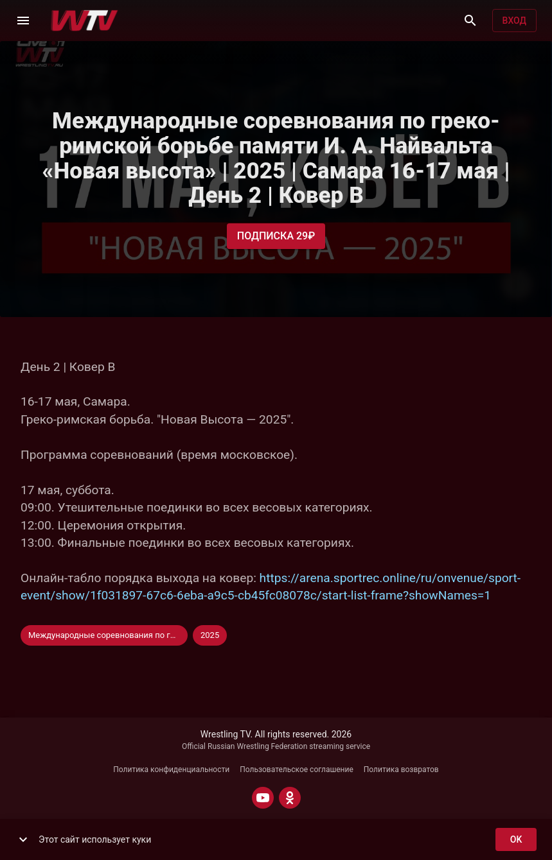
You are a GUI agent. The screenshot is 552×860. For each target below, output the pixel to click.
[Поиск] (470, 20)
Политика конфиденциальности (171, 769)
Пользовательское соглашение (296, 769)
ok (516, 840)
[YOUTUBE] (263, 798)
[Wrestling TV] (84, 20)
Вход (514, 21)
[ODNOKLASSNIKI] (290, 798)
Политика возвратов (401, 769)
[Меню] (23, 20)
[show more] (23, 839)
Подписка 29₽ (276, 236)
